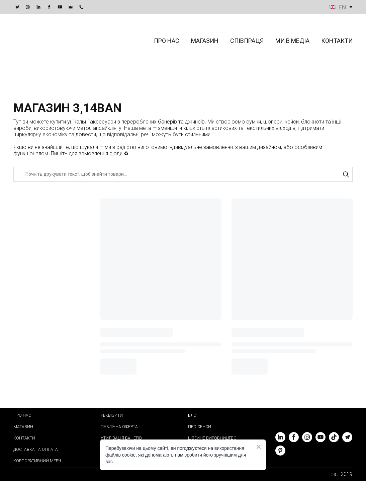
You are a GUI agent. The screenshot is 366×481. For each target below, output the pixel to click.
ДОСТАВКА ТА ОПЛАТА (35, 449)
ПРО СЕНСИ (199, 426)
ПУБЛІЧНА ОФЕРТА (119, 426)
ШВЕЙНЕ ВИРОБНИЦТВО (212, 438)
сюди (115, 153)
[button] (17, 7)
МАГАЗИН (204, 40)
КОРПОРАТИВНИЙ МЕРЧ (37, 461)
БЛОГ (193, 415)
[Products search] (183, 174)
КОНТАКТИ (337, 40)
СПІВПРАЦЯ (247, 40)
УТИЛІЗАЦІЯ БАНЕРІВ (121, 438)
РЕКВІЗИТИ (112, 415)
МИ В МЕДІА (292, 40)
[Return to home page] (49, 41)
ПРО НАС (166, 40)
